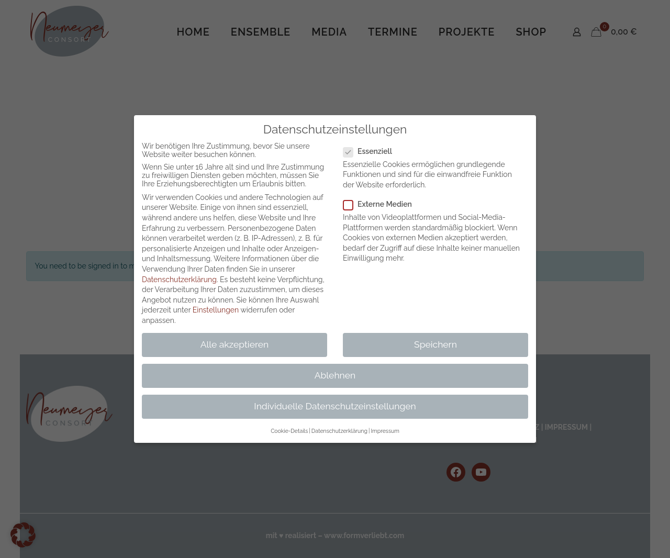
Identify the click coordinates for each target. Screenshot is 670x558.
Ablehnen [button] (335, 375)
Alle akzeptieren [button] (234, 344)
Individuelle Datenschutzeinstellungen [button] (335, 406)
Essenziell (372, 151)
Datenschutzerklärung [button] (339, 431)
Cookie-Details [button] (289, 431)
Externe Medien (382, 204)
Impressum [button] (385, 431)
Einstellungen (216, 310)
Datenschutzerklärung (179, 279)
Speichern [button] (435, 344)
